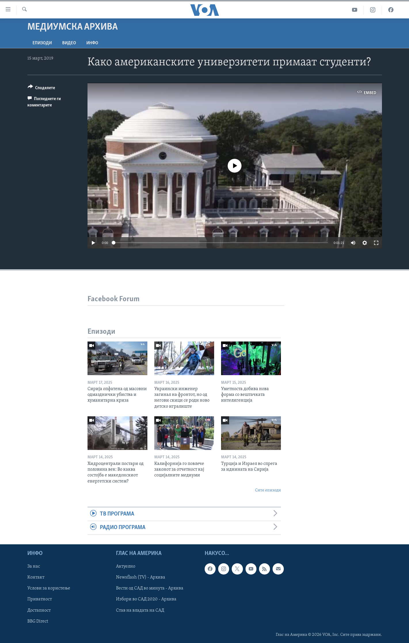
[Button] (41, 89)
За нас (33, 566)
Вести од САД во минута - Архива (149, 588)
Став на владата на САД (140, 610)
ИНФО (92, 43)
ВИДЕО (69, 43)
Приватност (39, 599)
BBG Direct (37, 621)
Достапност (39, 610)
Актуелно (125, 566)
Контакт (35, 577)
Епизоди (42, 43)
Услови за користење (48, 588)
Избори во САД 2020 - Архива (146, 599)
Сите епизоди (268, 490)
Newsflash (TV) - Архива (140, 577)
